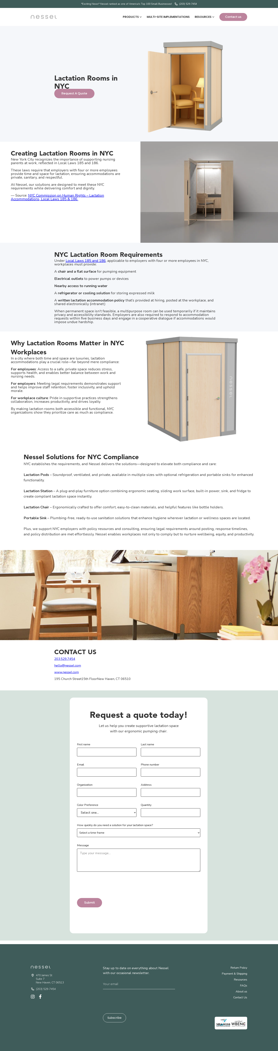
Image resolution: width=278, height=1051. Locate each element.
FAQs (243, 986)
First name (83, 744)
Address (146, 785)
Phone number (150, 764)
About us (241, 992)
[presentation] (104, 885)
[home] (44, 17)
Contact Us (240, 997)
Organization (84, 785)
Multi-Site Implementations (168, 17)
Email (80, 764)
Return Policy (238, 968)
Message (83, 845)
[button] (132, 17)
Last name (147, 744)
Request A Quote (74, 93)
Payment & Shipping (234, 974)
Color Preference (87, 805)
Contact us (233, 17)
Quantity (146, 805)
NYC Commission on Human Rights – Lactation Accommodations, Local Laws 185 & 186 (57, 197)
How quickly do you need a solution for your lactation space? (115, 825)
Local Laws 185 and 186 (86, 260)
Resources (240, 980)
